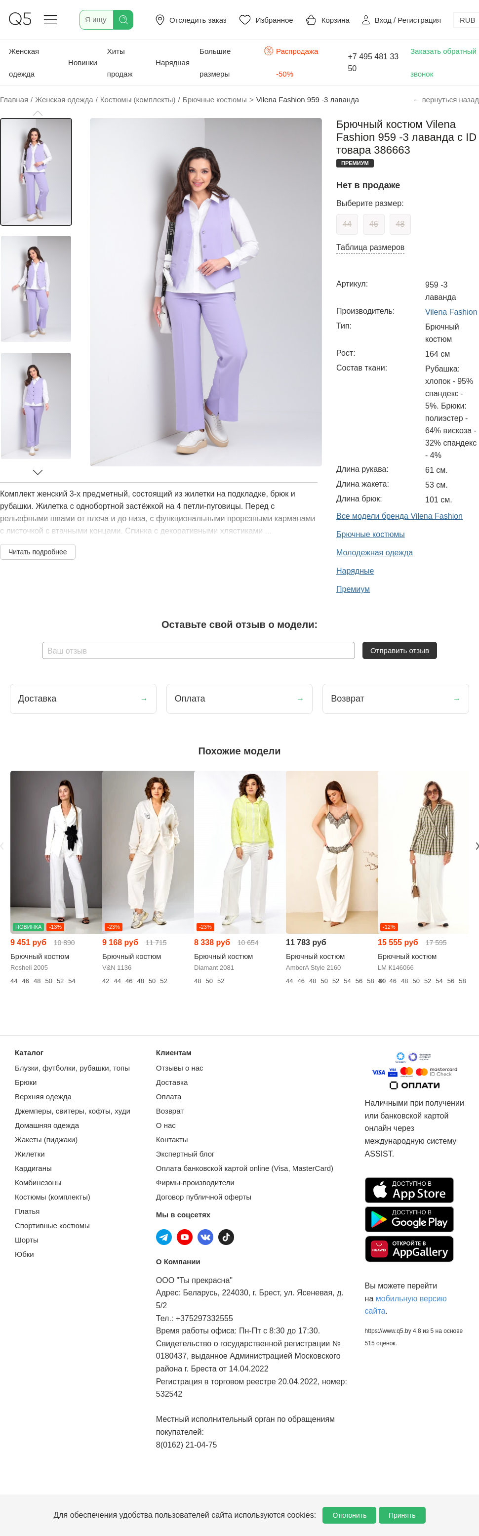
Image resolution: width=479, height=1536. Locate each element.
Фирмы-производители (195, 1182)
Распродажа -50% (291, 61)
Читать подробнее (37, 552)
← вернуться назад (446, 99)
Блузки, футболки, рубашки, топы (72, 1068)
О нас (166, 1125)
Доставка (172, 1082)
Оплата (169, 1096)
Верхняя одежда (43, 1096)
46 (373, 224)
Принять (402, 1515)
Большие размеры (215, 62)
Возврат (170, 1111)
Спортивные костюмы (52, 1225)
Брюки (26, 1082)
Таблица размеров (370, 247)
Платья (27, 1211)
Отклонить (349, 1515)
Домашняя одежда (47, 1125)
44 (347, 224)
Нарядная (173, 62)
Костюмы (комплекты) (52, 1197)
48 (400, 224)
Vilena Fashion (451, 312)
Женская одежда (24, 62)
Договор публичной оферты (203, 1197)
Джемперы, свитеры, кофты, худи (72, 1111)
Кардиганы (33, 1168)
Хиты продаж (120, 62)
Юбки (24, 1254)
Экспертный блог (185, 1154)
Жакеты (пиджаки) (46, 1139)
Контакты (172, 1139)
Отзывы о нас (179, 1068)
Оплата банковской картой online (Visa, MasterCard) (244, 1168)
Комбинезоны (38, 1182)
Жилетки (30, 1154)
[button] (37, 113)
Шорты (27, 1240)
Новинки (82, 62)
